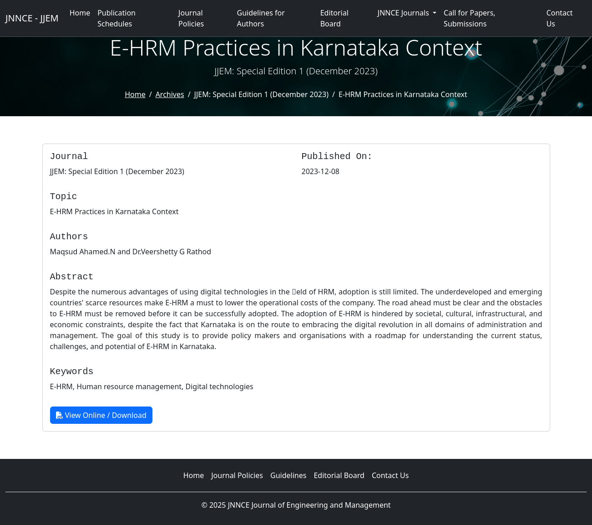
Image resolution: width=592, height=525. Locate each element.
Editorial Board (334, 18)
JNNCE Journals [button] (404, 13)
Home (80, 13)
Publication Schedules (116, 18)
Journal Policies (191, 18)
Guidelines (288, 475)
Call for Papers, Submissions (470, 18)
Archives (170, 94)
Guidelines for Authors (261, 18)
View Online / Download (101, 415)
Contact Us (559, 18)
